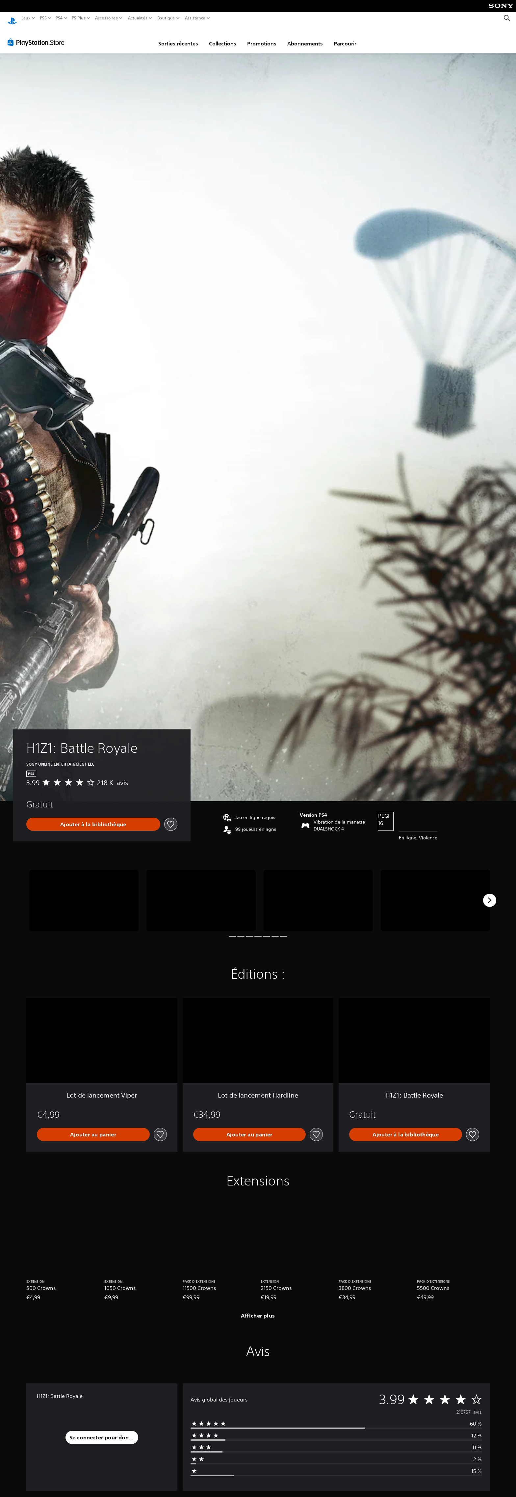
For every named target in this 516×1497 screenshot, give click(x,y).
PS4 (59, 18)
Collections (222, 37)
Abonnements (305, 37)
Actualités (137, 18)
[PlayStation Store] (37, 36)
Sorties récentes (178, 37)
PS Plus (79, 18)
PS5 (42, 18)
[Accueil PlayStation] (12, 18)
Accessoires (106, 18)
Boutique (166, 18)
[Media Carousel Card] (84, 894)
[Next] (489, 894)
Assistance (195, 18)
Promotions (261, 37)
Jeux (26, 18)
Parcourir (345, 37)
